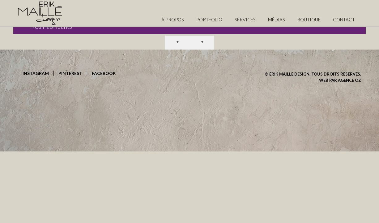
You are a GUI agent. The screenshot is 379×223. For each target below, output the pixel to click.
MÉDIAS (276, 19)
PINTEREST (70, 73)
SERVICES (245, 19)
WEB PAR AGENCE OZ (340, 80)
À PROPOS (172, 19)
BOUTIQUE (309, 19)
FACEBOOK (104, 73)
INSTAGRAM (36, 73)
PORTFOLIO (209, 19)
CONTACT (344, 19)
